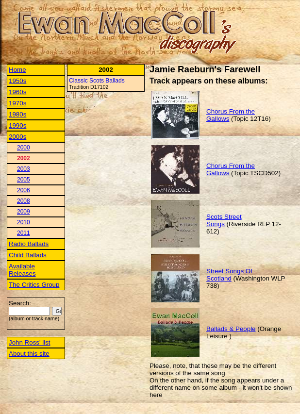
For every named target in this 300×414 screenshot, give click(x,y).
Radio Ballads (29, 244)
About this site (29, 353)
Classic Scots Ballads (97, 80)
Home (17, 69)
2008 (23, 201)
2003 (23, 169)
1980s (17, 114)
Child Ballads (28, 255)
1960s (17, 92)
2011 (23, 233)
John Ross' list (29, 342)
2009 (23, 211)
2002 (23, 158)
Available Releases (22, 270)
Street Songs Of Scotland (229, 274)
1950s (17, 80)
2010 (23, 222)
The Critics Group (34, 284)
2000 (23, 147)
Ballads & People (231, 328)
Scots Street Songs (224, 220)
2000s (17, 136)
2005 (23, 179)
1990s (17, 125)
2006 (23, 190)
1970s (17, 103)
